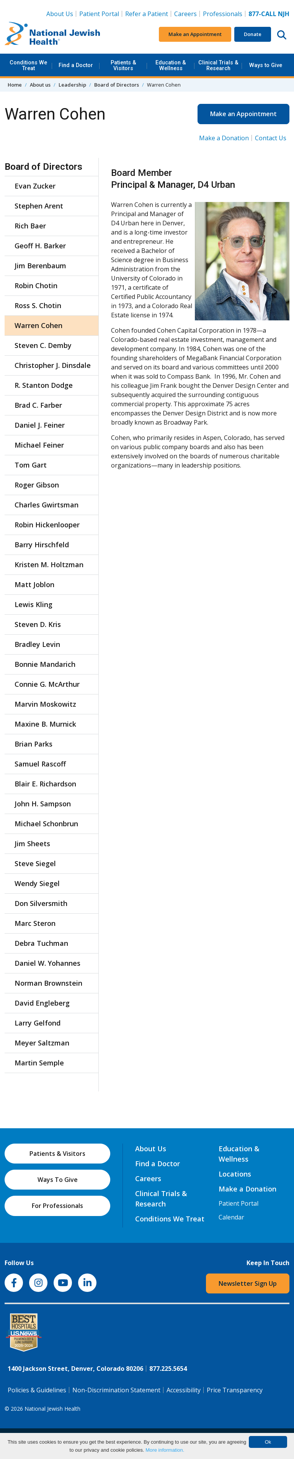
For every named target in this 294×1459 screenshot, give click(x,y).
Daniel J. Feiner (40, 425)
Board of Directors (116, 84)
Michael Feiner (39, 445)
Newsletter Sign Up (248, 1283)
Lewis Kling (33, 604)
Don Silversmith (41, 903)
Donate (252, 34)
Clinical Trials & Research (218, 65)
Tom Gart (31, 464)
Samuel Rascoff (40, 763)
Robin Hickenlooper (47, 524)
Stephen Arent (39, 205)
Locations (235, 1173)
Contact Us (270, 138)
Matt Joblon (34, 584)
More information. (164, 1450)
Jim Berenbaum (40, 265)
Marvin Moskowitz (45, 704)
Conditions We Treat (28, 65)
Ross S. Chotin (38, 305)
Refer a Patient (146, 14)
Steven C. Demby (43, 345)
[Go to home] (52, 34)
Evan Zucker (35, 185)
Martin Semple (39, 1062)
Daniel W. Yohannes (47, 963)
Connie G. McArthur (47, 684)
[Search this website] (281, 34)
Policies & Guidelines (37, 1390)
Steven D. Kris (38, 624)
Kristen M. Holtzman (49, 564)
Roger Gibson (37, 484)
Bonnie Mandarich (45, 664)
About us (40, 84)
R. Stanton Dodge (44, 385)
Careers (187, 13)
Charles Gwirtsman (46, 504)
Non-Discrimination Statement (116, 1390)
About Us (59, 14)
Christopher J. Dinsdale (53, 365)
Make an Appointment (195, 34)
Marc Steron (35, 923)
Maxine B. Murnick (45, 724)
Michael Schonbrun (46, 823)
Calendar (231, 1217)
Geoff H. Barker (40, 245)
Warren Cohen (38, 325)
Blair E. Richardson (45, 783)
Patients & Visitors (123, 65)
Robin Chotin (36, 285)
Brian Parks (33, 743)
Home (15, 84)
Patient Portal (99, 14)
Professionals (222, 14)
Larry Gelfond (37, 1022)
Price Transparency (235, 1390)
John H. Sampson (43, 803)
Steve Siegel (35, 863)
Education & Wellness (170, 65)
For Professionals (57, 1205)
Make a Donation (224, 138)
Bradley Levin (37, 644)
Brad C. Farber (38, 405)
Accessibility (184, 1390)
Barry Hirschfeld (42, 544)
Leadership (72, 84)
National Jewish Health (52, 1408)
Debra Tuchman (41, 943)
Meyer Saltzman (42, 1042)
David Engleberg (42, 1003)
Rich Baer (30, 225)
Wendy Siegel (37, 883)
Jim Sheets (32, 843)
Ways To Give (58, 1179)
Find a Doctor (76, 65)
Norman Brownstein (48, 983)
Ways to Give (265, 65)
